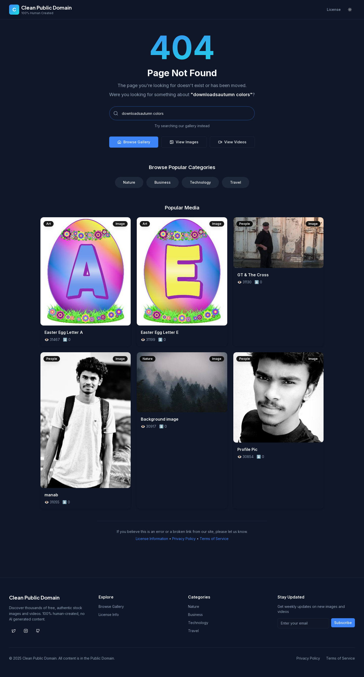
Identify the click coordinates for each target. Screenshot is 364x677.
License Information (152, 538)
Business (162, 182)
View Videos (232, 142)
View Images (184, 142)
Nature (129, 182)
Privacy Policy (184, 538)
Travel (235, 182)
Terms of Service (214, 538)
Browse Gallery (133, 142)
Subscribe (343, 622)
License (334, 9)
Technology (200, 182)
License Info (109, 614)
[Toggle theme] (350, 10)
